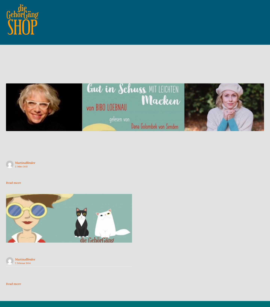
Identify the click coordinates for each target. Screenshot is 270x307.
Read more (13, 188)
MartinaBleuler (25, 168)
